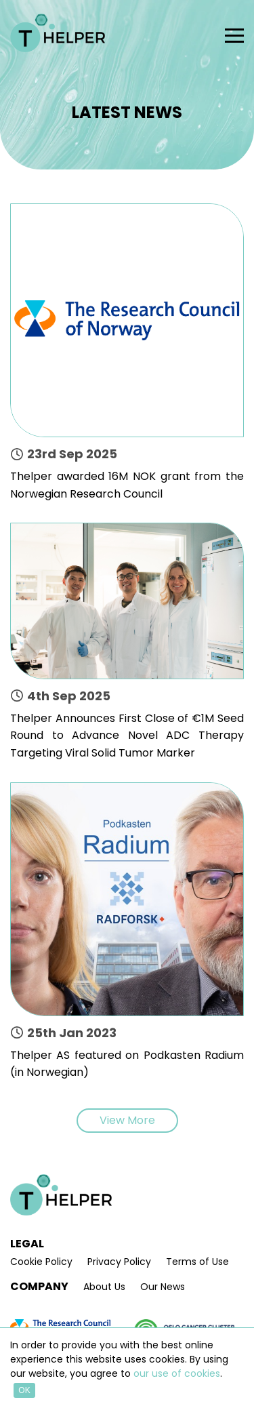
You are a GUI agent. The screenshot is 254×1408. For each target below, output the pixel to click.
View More (127, 1120)
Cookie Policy (41, 1261)
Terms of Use (197, 1261)
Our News (162, 1287)
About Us (104, 1287)
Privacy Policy (119, 1261)
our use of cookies (176, 1373)
